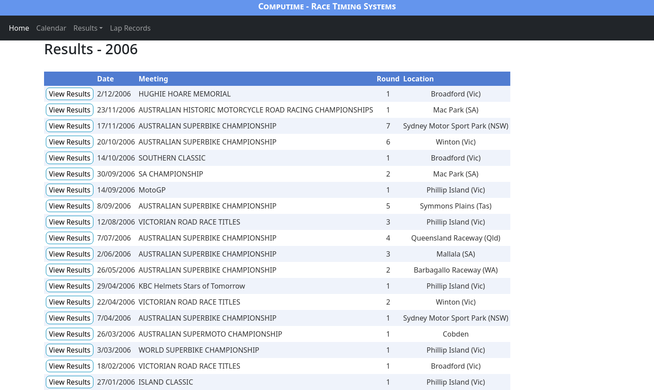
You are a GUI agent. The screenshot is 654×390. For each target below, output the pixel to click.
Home (19, 28)
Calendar (51, 28)
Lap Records (130, 28)
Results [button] (85, 28)
